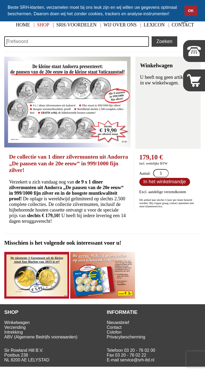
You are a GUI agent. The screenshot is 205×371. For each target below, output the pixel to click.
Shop (43, 25)
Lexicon (154, 25)
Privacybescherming (126, 337)
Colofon (114, 332)
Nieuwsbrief (118, 322)
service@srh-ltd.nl (137, 360)
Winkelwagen (17, 322)
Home (23, 25)
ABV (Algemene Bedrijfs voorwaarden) (40, 337)
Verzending (15, 327)
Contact (114, 327)
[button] (171, 14)
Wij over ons (120, 25)
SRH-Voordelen (76, 25)
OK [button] (191, 11)
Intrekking (13, 332)
